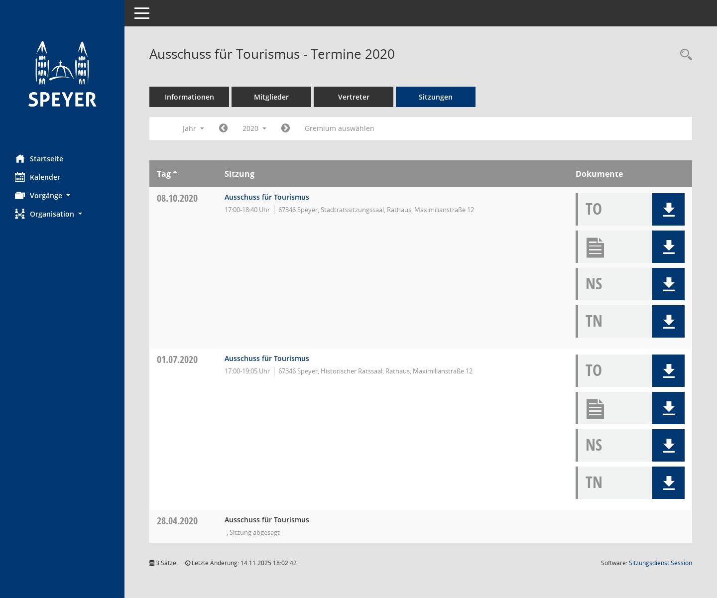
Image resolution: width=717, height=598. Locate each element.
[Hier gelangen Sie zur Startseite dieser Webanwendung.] (62, 73)
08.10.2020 (177, 198)
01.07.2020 (177, 359)
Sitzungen (436, 97)
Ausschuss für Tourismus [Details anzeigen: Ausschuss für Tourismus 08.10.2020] (267, 197)
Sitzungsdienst (660, 563)
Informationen (189, 97)
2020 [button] (254, 128)
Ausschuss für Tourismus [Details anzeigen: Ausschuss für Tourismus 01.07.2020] (267, 358)
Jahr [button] (193, 128)
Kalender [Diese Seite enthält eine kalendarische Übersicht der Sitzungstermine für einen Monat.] (37, 177)
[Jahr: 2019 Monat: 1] (223, 128)
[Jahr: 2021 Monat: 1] (285, 128)
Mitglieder (271, 97)
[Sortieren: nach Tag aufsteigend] (175, 173)
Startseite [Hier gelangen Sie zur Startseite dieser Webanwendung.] (39, 158)
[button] (62, 195)
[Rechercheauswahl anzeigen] (683, 55)
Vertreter (353, 97)
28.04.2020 (177, 520)
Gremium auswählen (339, 128)
